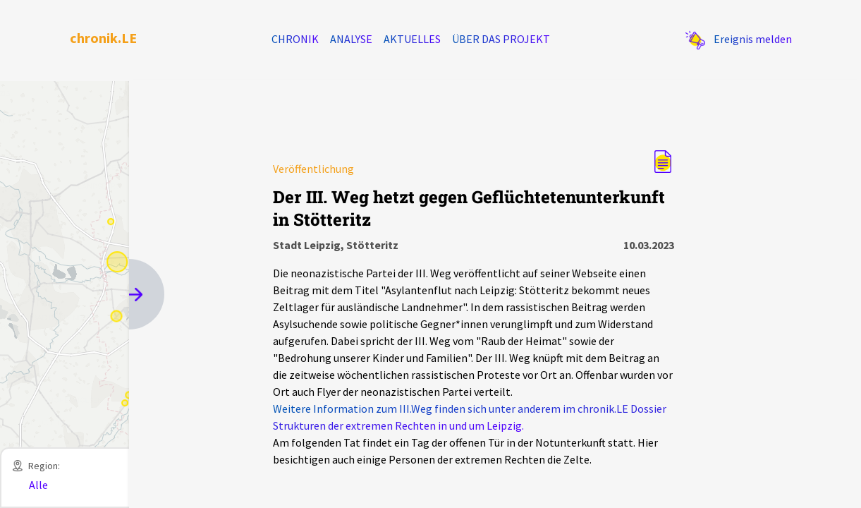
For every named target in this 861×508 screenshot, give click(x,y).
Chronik (295, 39)
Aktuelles (412, 39)
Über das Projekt (501, 39)
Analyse (351, 39)
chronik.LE (103, 38)
